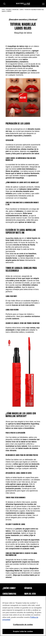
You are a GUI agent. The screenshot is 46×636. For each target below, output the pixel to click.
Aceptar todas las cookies (23, 631)
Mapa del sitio (30, 594)
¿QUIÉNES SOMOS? (9, 588)
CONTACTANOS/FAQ (9, 594)
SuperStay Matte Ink (13, 238)
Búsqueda (28, 588)
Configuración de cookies (23, 624)
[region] (23, 616)
